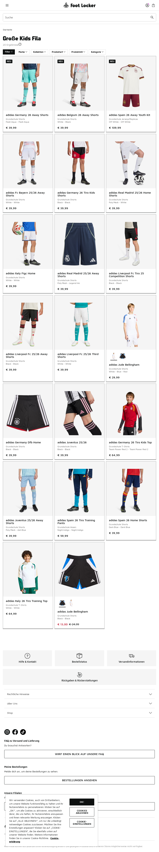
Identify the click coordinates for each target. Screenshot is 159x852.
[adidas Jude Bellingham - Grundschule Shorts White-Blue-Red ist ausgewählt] (113, 356)
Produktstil (78, 52)
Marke (23, 52)
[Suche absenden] (152, 17)
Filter (9, 51)
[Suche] (79, 17)
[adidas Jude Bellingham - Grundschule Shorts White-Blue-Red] (71, 603)
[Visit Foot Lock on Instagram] (7, 732)
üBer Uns (79, 703)
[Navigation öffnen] (7, 5)
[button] (20, 44)
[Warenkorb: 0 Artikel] (153, 5)
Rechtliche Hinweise (79, 694)
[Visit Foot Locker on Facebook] (15, 732)
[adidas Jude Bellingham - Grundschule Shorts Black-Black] (122, 356)
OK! (82, 801)
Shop (79, 712)
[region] (52, 820)
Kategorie (97, 52)
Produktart (58, 52)
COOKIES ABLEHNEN (82, 811)
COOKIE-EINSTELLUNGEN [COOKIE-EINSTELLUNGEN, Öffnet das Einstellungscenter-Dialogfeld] (82, 822)
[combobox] (79, 17)
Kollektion (39, 52)
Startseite (7, 29)
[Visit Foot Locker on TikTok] (23, 732)
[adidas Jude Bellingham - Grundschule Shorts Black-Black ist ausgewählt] (62, 603)
